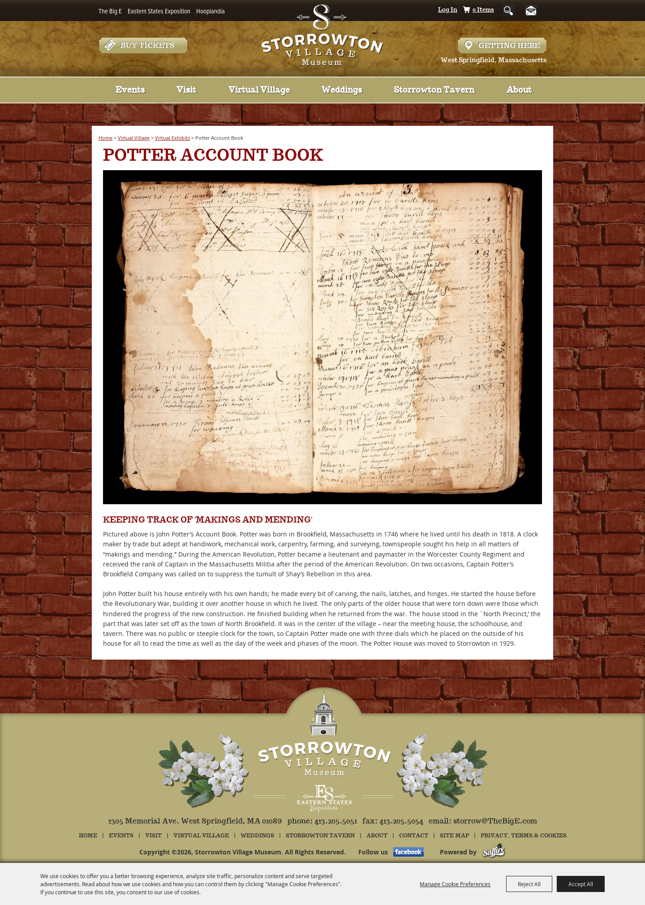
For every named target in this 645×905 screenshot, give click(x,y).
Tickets (143, 45)
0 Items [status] (483, 10)
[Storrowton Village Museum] (323, 33)
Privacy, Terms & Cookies (524, 836)
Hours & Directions (502, 45)
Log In (447, 10)
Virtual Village (259, 90)
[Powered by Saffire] (494, 852)
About (519, 90)
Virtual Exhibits (172, 137)
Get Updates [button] (535, 10)
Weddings (342, 90)
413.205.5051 (335, 821)
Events (130, 90)
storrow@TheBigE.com (495, 821)
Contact (413, 836)
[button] (322, 338)
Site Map (454, 836)
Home (105, 137)
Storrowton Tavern (434, 90)
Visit (186, 90)
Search (509, 10)
